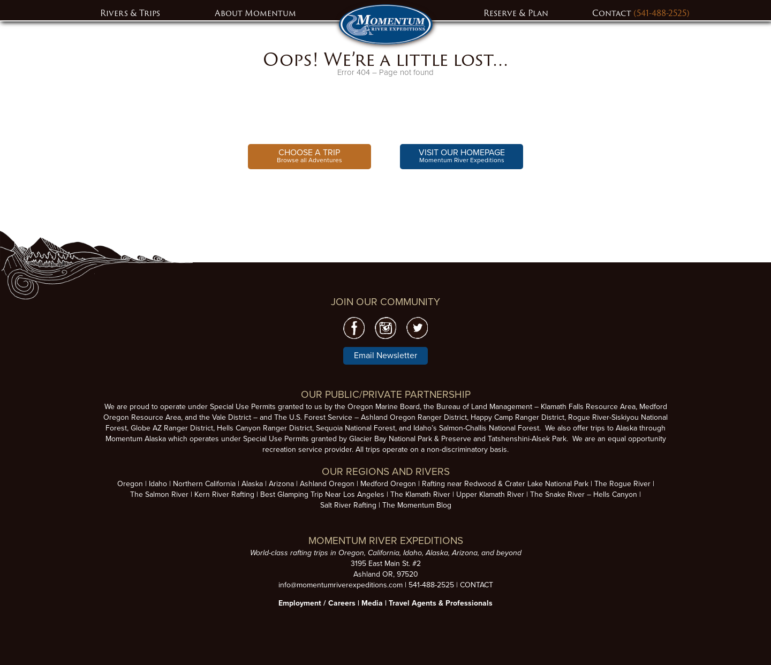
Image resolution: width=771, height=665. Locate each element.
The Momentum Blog (416, 505)
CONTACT (476, 585)
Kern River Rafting (224, 494)
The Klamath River (420, 494)
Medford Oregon (388, 483)
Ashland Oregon (327, 483)
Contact (612, 13)
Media (372, 603)
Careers (342, 603)
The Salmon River (159, 494)
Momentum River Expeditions (462, 155)
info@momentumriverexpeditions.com (340, 585)
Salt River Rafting (348, 505)
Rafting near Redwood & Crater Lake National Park (505, 483)
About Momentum (255, 13)
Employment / (303, 603)
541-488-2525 (431, 585)
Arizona (281, 483)
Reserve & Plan (515, 13)
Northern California (204, 483)
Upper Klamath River (490, 494)
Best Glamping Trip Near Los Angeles (322, 494)
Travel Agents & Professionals (441, 603)
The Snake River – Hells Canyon (583, 494)
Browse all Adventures (309, 155)
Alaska (252, 483)
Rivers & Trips (130, 13)
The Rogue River (622, 483)
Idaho (158, 483)
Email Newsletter (385, 355)
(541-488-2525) (661, 13)
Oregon (130, 483)
